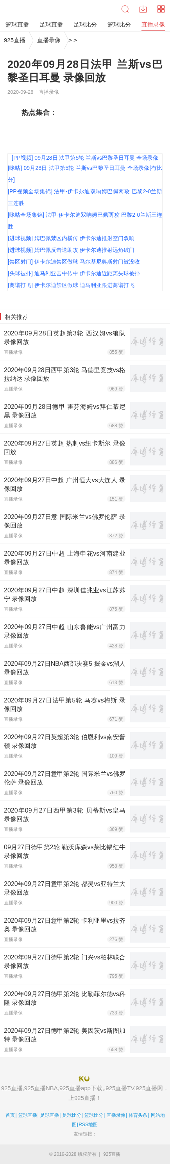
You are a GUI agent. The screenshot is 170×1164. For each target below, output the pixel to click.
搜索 (125, 9)
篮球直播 (27, 1115)
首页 (10, 1115)
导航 (161, 9)
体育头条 (138, 1115)
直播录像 (49, 40)
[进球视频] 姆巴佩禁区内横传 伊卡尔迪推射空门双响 (71, 238)
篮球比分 (93, 1115)
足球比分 (72, 1115)
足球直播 (49, 1115)
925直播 (14, 40)
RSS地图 (88, 1124)
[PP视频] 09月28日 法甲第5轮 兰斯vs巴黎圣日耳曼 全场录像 (85, 158)
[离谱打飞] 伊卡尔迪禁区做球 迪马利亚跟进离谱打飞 (71, 285)
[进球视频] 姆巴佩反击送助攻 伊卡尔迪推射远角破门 (71, 250)
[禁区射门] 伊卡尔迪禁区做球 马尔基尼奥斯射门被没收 (74, 261)
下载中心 (143, 9)
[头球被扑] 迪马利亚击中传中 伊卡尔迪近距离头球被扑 (74, 273)
